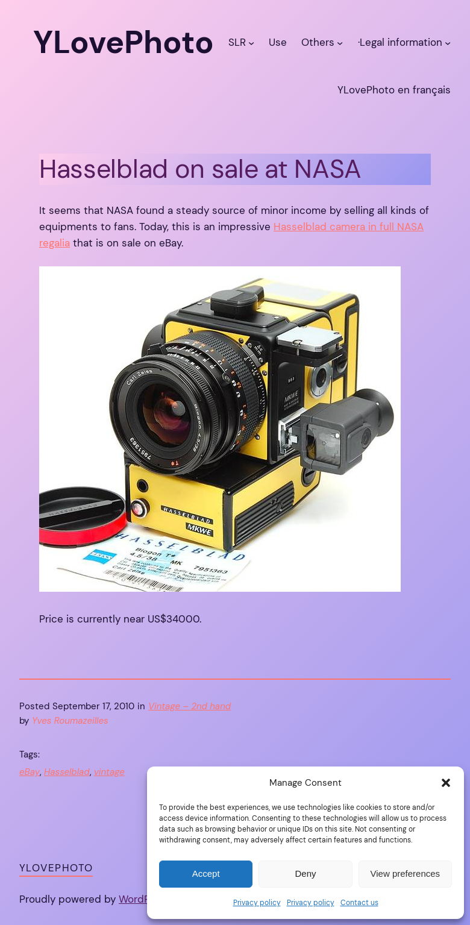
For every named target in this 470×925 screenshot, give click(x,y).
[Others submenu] (340, 43)
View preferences (405, 873)
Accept (206, 873)
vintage (109, 772)
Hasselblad (67, 772)
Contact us (359, 903)
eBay (29, 772)
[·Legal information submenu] (448, 43)
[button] (446, 783)
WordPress (145, 899)
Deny (305, 873)
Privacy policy (257, 903)
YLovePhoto (56, 867)
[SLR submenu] (251, 43)
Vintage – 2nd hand (189, 706)
